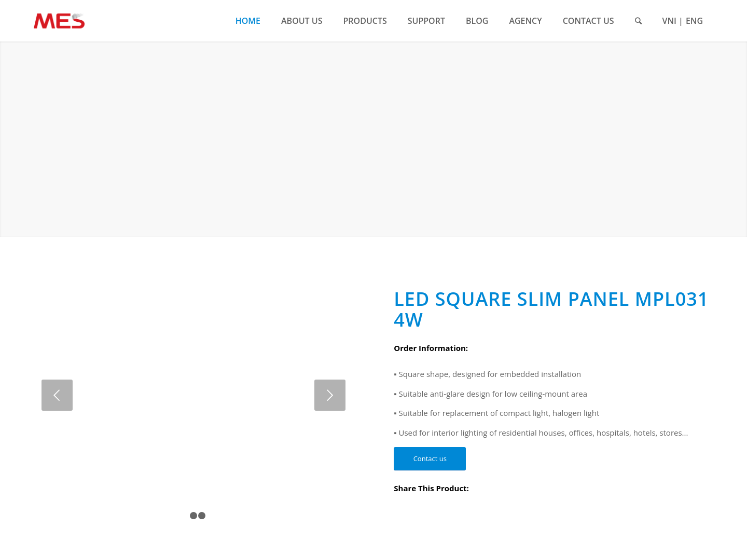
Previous (57, 395)
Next (329, 395)
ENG (694, 20)
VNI (669, 20)
